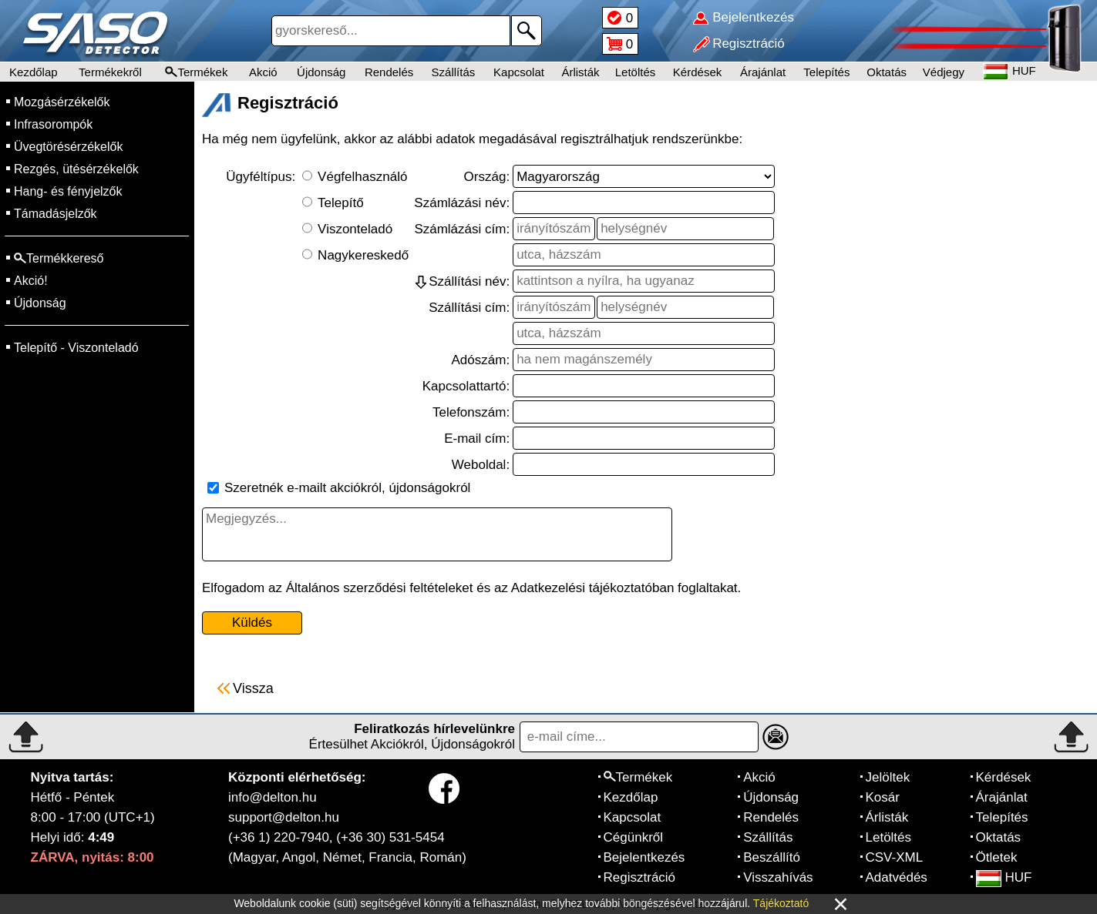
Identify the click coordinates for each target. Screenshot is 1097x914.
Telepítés (826, 72)
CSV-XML (895, 857)
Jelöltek (888, 777)
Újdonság (321, 72)
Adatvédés (896, 877)
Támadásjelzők (55, 213)
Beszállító (771, 857)
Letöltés (635, 72)
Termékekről (110, 72)
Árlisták (580, 72)
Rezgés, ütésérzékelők (76, 169)
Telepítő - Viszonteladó (76, 347)
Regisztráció (640, 877)
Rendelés (389, 72)
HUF (1004, 877)
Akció (263, 72)
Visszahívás (778, 877)
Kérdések (697, 72)
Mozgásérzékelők (62, 102)
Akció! (31, 280)
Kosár (883, 797)
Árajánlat (763, 72)
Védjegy (943, 72)
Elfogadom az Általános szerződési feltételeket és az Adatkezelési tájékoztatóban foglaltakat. (471, 588)
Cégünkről (634, 837)
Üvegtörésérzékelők (68, 146)
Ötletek (997, 857)
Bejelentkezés (644, 857)
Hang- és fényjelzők (68, 191)
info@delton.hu (272, 797)
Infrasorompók (53, 124)
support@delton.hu (283, 817)
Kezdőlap (33, 72)
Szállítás (454, 72)
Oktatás (886, 72)
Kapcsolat (518, 72)
